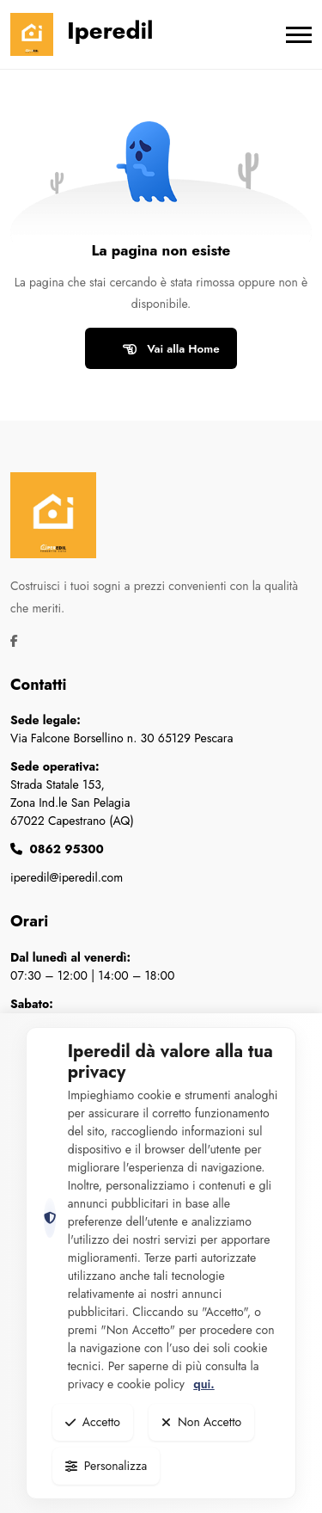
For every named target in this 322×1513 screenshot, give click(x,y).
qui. (203, 1384)
